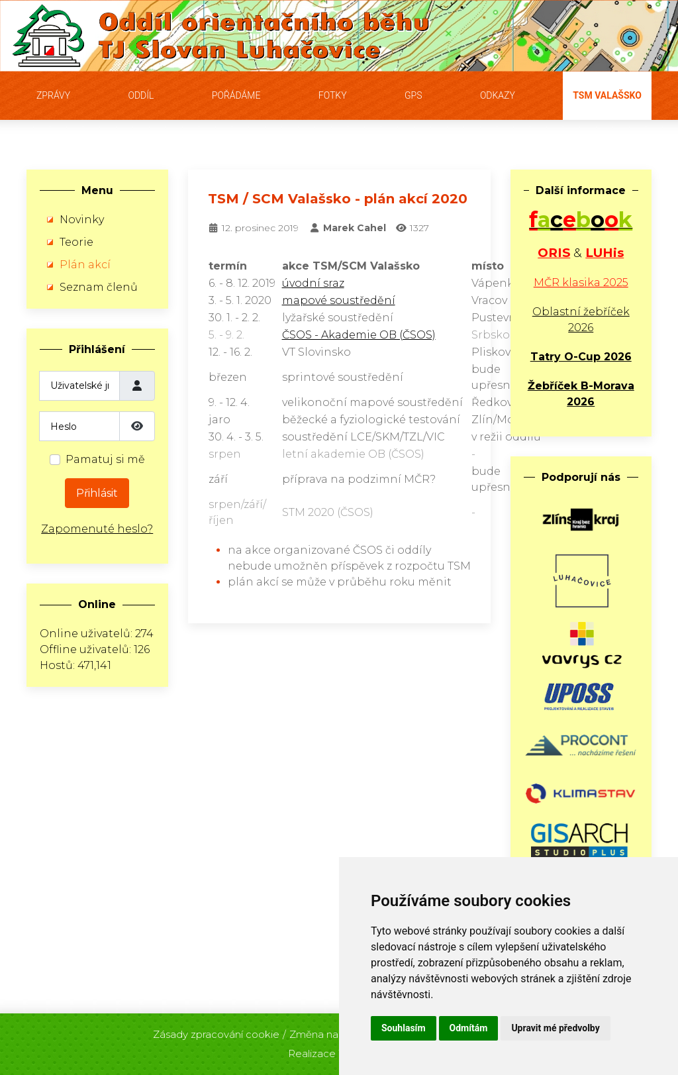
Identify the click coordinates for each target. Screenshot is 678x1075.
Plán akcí (85, 264)
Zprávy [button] (53, 95)
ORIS (554, 252)
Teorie (76, 242)
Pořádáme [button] (236, 95)
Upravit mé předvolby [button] (555, 1028)
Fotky (332, 95)
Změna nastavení (331, 1030)
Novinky (82, 219)
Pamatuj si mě (105, 459)
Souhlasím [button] (403, 1028)
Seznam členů (99, 287)
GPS (413, 95)
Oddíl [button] (141, 95)
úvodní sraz (313, 283)
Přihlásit (97, 493)
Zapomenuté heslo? (97, 529)
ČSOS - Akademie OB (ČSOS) (359, 335)
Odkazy (497, 95)
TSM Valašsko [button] (607, 95)
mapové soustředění (338, 300)
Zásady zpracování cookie (216, 1030)
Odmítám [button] (469, 1028)
